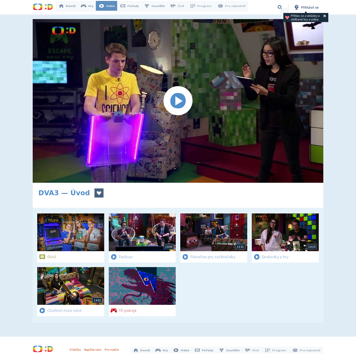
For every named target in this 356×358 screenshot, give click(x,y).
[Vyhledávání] (280, 7)
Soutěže (156, 7)
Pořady (131, 7)
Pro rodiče (113, 348)
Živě (179, 7)
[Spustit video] (178, 101)
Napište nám (93, 348)
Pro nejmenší (232, 7)
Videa (109, 7)
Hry (89, 7)
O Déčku (76, 348)
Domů (69, 7)
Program (202, 7)
